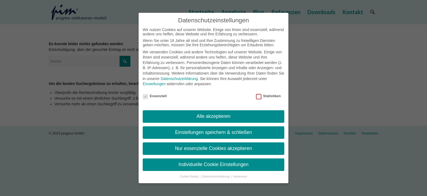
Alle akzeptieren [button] (214, 116)
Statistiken (268, 96)
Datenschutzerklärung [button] (216, 176)
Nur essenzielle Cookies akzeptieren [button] (213, 148)
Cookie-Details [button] (189, 176)
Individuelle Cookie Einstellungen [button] (214, 164)
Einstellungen (154, 84)
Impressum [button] (240, 176)
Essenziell (155, 96)
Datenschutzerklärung (179, 78)
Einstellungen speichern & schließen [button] (213, 132)
